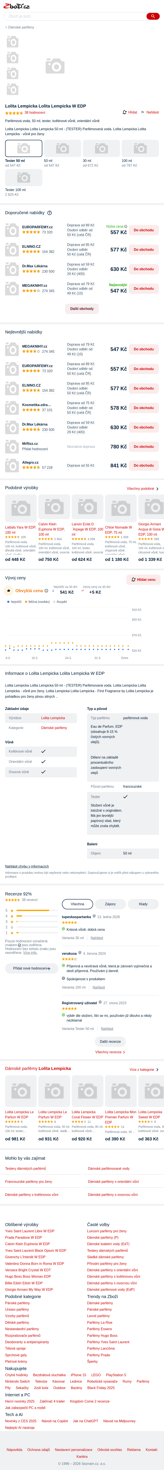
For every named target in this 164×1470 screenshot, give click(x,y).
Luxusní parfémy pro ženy (106, 1231)
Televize (41, 1381)
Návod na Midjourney (119, 1421)
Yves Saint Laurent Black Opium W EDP (35, 1250)
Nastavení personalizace (73, 1450)
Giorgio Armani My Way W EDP (29, 1289)
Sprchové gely (16, 1355)
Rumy (127, 1381)
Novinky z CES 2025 (21, 1421)
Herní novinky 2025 (20, 1401)
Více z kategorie (144, 1069)
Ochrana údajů (38, 1450)
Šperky (92, 1361)
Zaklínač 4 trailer (52, 1401)
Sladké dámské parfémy (105, 1257)
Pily (8, 1388)
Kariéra (82, 1456)
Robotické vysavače (102, 1381)
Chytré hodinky (16, 1375)
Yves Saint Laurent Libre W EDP (29, 1231)
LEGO (96, 1375)
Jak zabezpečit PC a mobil (25, 1408)
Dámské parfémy (21, 27)
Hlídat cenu (143, 579)
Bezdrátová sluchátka (49, 1375)
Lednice (76, 1381)
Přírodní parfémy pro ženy (107, 1263)
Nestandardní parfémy (22, 1329)
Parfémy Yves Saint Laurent (108, 1342)
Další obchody (82, 309)
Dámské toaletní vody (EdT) (108, 1244)
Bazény (76, 1388)
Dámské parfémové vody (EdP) (111, 1289)
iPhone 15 (78, 1375)
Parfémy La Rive (99, 1322)
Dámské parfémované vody (109, 1168)
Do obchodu (144, 230)
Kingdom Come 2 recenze (90, 1401)
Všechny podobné (143, 488)
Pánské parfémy (17, 1303)
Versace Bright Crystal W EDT (28, 1270)
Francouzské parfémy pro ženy (28, 1181)
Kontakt (151, 1450)
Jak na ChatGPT (85, 1421)
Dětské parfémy (17, 1322)
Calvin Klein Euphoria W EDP (27, 1244)
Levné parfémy (98, 1316)
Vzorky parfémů (17, 1316)
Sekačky (22, 1388)
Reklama (134, 1450)
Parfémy (143, 1381)
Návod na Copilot (55, 1421)
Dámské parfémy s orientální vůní (113, 1181)
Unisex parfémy (17, 1309)
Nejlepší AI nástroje (20, 1428)
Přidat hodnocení (35, 449)
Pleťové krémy (16, 1361)
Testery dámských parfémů (25, 1168)
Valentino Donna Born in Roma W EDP (34, 1263)
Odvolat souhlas (110, 1450)
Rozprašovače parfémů (22, 1335)
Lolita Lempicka (53, 718)
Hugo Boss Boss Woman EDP (28, 1276)
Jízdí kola (41, 1388)
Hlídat (130, 112)
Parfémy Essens (99, 1329)
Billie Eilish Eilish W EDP (24, 1283)
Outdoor (59, 1388)
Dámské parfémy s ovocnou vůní (113, 1195)
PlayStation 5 (116, 1375)
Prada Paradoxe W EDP (23, 1237)
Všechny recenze (108, 1052)
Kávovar (58, 1381)
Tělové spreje (15, 1348)
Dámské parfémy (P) (103, 1237)
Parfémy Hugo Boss (102, 1335)
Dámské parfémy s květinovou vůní (31, 1195)
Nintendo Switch (17, 1381)
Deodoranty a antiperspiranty (27, 1342)
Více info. (30, 953)
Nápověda (14, 1450)
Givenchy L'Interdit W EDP (25, 1257)
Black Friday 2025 (101, 1388)
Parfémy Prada (98, 1355)
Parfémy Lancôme (101, 1348)
